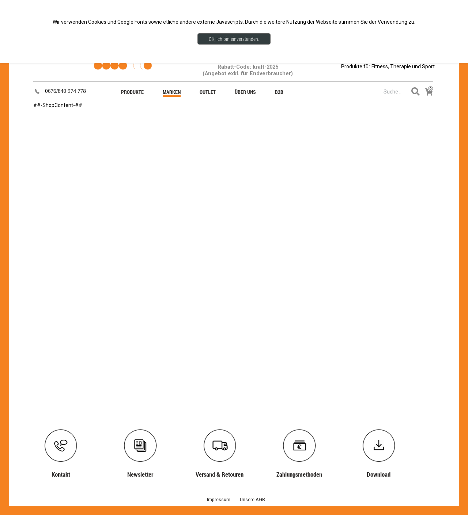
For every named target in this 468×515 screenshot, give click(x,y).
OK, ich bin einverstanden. (234, 38)
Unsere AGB (252, 499)
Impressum (218, 499)
